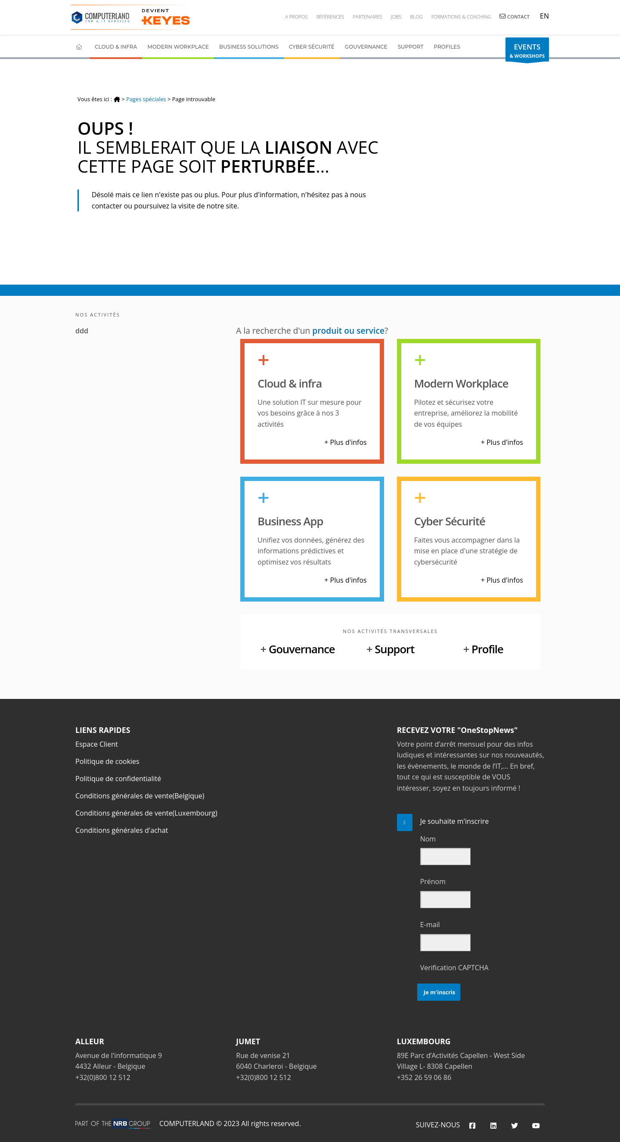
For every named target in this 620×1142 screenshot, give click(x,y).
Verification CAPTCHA (454, 967)
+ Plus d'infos (345, 442)
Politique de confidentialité (118, 778)
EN (543, 16)
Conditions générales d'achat (121, 830)
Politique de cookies (107, 761)
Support (411, 46)
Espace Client (96, 744)
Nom (428, 839)
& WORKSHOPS (527, 52)
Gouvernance (366, 46)
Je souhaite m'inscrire (454, 821)
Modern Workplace (178, 46)
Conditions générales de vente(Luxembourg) (146, 813)
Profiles (447, 46)
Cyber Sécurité (312, 46)
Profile (487, 649)
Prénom (433, 881)
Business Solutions (249, 46)
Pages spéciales (146, 99)
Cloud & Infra (116, 46)
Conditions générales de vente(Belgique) (140, 796)
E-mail (430, 924)
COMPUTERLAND (186, 1123)
